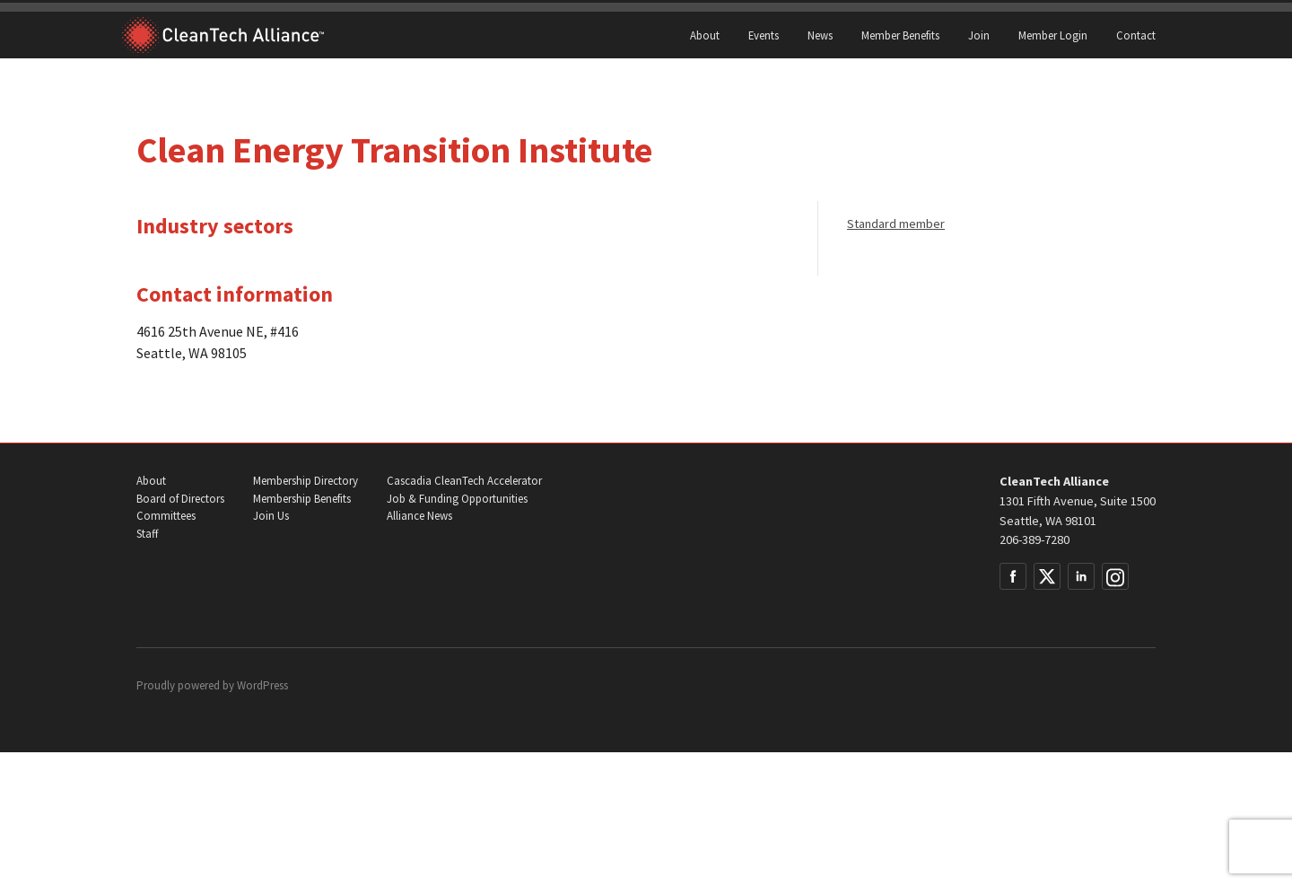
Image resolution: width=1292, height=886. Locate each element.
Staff (147, 533)
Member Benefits (900, 35)
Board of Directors (180, 498)
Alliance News (419, 515)
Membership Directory (305, 480)
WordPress (262, 685)
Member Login (1052, 35)
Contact (1136, 35)
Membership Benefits (302, 498)
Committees (166, 515)
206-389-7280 (1034, 539)
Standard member (896, 223)
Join (979, 35)
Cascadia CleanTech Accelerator (464, 480)
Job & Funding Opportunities (457, 498)
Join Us (271, 515)
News (820, 35)
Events (763, 35)
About (705, 35)
